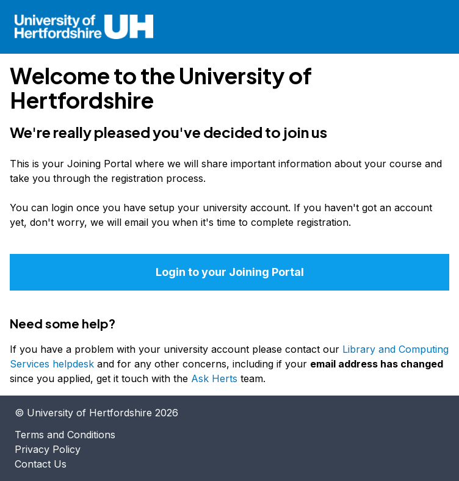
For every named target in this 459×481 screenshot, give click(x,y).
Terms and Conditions (65, 435)
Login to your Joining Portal (230, 272)
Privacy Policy (48, 449)
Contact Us (41, 464)
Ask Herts (214, 378)
